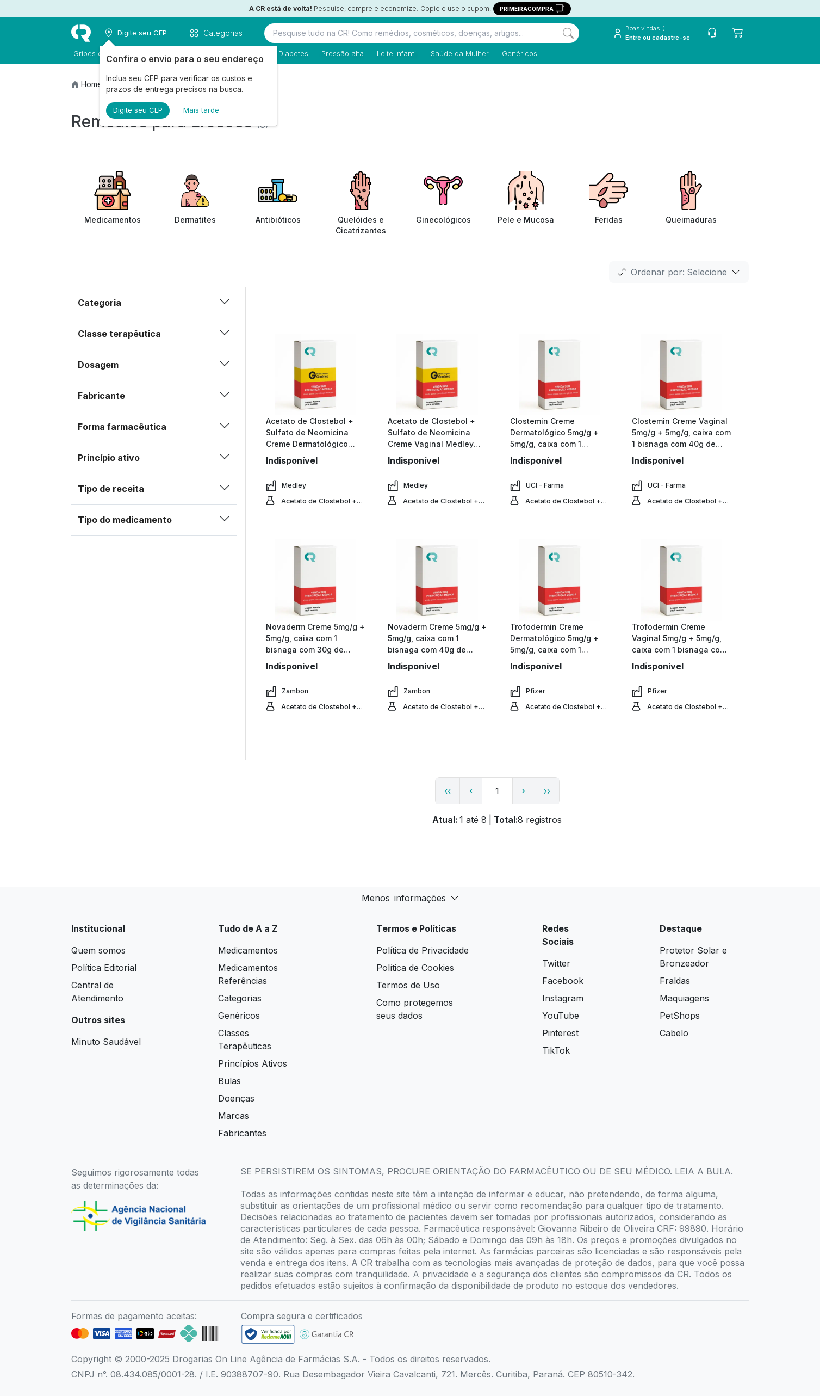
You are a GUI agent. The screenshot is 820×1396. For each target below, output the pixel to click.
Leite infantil (395, 53)
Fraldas (675, 980)
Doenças (236, 1098)
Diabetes (291, 53)
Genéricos (517, 53)
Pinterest (560, 1033)
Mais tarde (201, 110)
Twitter (556, 963)
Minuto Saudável (106, 1041)
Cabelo (674, 1033)
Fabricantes (242, 1133)
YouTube (560, 1015)
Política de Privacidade (422, 950)
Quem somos (98, 950)
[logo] (81, 33)
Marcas (233, 1115)
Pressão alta (340, 53)
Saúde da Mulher (457, 53)
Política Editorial (103, 967)
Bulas (229, 1080)
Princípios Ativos (252, 1063)
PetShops (680, 1015)
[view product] (315, 374)
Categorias (240, 998)
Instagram (562, 998)
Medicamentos (248, 950)
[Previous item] (81, 203)
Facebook (562, 980)
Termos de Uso (408, 985)
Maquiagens (684, 998)
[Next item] (739, 203)
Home (91, 84)
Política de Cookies (415, 967)
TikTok (556, 1050)
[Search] (568, 33)
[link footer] (268, 1334)
